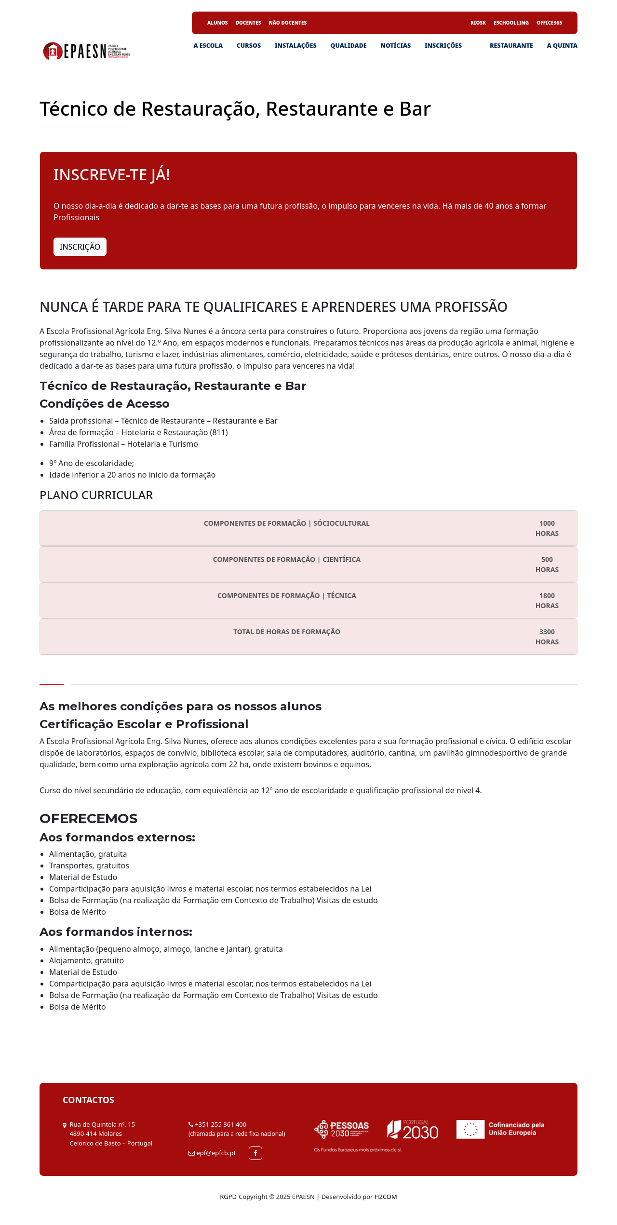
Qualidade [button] (348, 45)
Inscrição (80, 246)
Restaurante (511, 45)
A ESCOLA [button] (208, 45)
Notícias (395, 45)
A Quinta (562, 45)
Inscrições (443, 45)
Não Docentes (287, 22)
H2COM (386, 1196)
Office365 (549, 22)
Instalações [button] (296, 45)
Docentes (248, 22)
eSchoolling (511, 22)
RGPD (228, 1196)
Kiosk (478, 22)
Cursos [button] (249, 45)
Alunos (217, 22)
